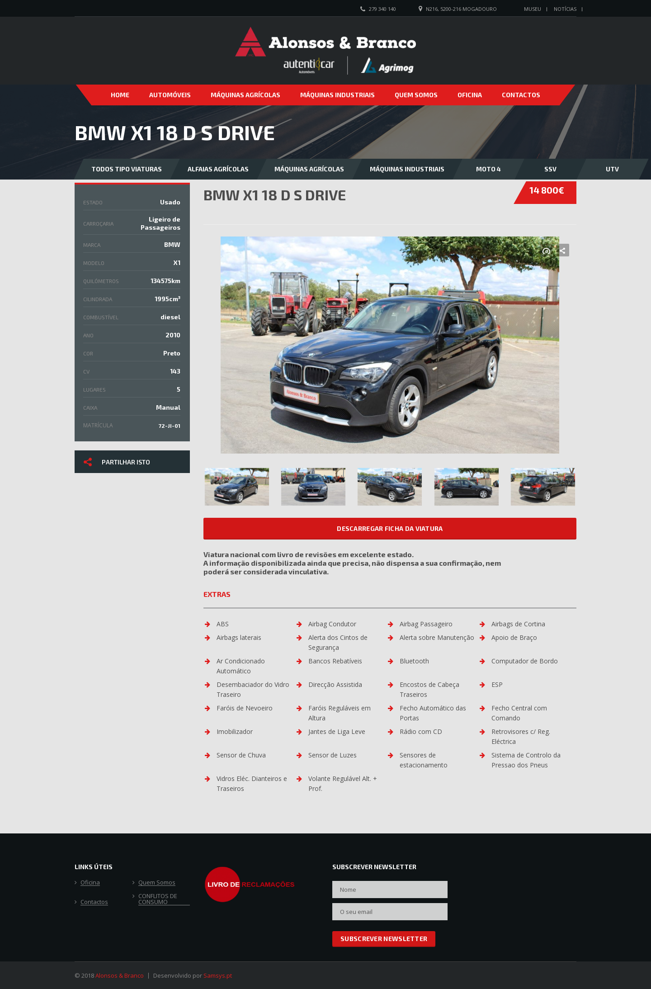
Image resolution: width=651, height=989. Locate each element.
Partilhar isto (117, 461)
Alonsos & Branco (119, 975)
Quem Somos (416, 95)
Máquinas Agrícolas (245, 95)
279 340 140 (382, 8)
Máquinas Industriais (337, 95)
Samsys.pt (217, 975)
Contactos (521, 95)
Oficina (470, 95)
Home (120, 95)
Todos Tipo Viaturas (126, 169)
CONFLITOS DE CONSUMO (157, 899)
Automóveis (170, 95)
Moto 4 (488, 169)
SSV (550, 169)
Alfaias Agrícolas (218, 169)
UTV (612, 169)
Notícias (565, 8)
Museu (532, 8)
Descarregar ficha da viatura (390, 528)
